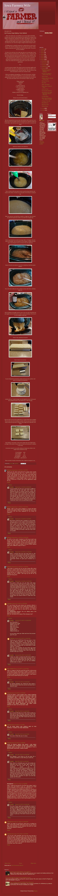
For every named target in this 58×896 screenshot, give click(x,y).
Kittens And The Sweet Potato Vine (47, 79)
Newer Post (7, 863)
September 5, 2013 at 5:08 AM (20, 537)
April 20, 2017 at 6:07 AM (22, 734)
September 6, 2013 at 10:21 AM (23, 581)
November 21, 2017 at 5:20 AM (20, 821)
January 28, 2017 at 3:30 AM (22, 638)
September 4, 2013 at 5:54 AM (23, 487)
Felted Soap (45, 106)
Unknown (9, 603)
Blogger (35, 890)
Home (20, 863)
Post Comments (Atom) (17, 865)
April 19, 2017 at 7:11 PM (18, 724)
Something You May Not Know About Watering (47, 93)
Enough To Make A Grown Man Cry (46, 74)
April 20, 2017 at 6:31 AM (22, 761)
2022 (43, 49)
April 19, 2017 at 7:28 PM (18, 742)
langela (11, 487)
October (44, 64)
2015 (42, 54)
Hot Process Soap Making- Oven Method (46, 70)
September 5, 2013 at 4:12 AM (23, 518)
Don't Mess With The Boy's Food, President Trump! (18, 877)
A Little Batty (45, 96)
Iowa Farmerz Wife (17, 5)
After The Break (45, 84)
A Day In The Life (46, 101)
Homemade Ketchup (47, 90)
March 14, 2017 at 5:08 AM (22, 681)
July (43, 108)
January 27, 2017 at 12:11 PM (19, 603)
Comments (51, 117)
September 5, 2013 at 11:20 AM (23, 551)
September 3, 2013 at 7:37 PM (20, 470)
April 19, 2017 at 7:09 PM (18, 693)
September (45, 66)
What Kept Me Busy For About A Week (47, 99)
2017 (42, 50)
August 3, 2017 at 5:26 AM (22, 804)
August (44, 68)
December (44, 61)
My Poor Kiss (45, 104)
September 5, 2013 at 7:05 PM (20, 566)
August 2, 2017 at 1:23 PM (20, 783)
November (44, 62)
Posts (50, 115)
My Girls (44, 82)
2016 (42, 52)
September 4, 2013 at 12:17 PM (20, 506)
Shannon (9, 470)
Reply (8, 482)
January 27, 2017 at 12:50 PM (23, 620)
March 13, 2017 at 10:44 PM (21, 668)
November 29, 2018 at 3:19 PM (20, 833)
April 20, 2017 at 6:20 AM (22, 711)
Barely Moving (45, 80)
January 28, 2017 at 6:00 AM (23, 655)
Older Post (33, 863)
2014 (42, 56)
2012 (42, 59)
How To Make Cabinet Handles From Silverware (22, 882)
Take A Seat (45, 76)
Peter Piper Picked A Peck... (47, 87)
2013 (42, 57)
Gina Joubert (10, 668)
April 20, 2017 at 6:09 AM (22, 754)
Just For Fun (45, 89)
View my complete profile (42, 143)
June (43, 110)
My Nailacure (45, 102)
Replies (10, 484)
